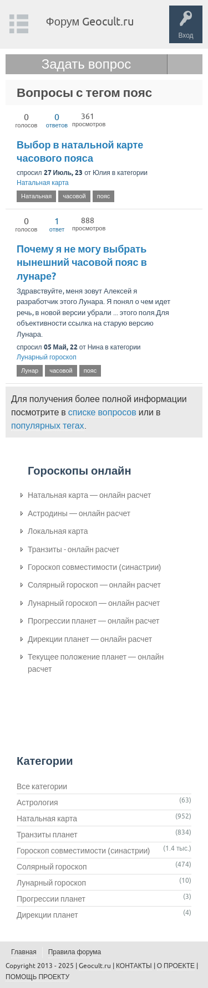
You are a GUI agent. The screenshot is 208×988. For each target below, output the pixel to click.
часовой (74, 196)
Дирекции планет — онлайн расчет (90, 639)
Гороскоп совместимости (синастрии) (94, 567)
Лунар (29, 370)
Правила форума (75, 952)
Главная (24, 952)
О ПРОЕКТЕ (176, 966)
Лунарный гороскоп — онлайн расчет (94, 603)
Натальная (36, 196)
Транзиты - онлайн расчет (73, 549)
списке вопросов (102, 412)
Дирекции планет (47, 914)
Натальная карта (43, 183)
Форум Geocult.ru (90, 21)
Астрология (37, 802)
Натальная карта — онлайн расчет (89, 495)
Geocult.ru (95, 966)
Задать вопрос (86, 63)
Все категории (42, 786)
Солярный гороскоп (52, 866)
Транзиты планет (47, 834)
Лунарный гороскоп (47, 357)
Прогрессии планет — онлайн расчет (93, 620)
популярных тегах (47, 425)
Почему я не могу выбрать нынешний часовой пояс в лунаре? (82, 262)
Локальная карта (58, 531)
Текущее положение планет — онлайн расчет (96, 662)
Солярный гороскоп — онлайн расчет (94, 584)
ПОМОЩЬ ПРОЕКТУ (37, 977)
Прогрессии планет (51, 898)
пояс (103, 196)
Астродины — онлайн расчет (79, 513)
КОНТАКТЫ (134, 966)
